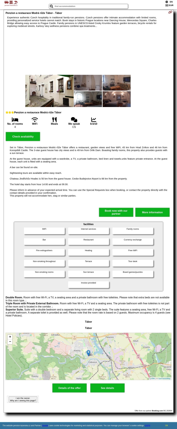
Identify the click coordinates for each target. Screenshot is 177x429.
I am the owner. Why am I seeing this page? (23, 399)
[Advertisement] (88, 51)
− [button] (10, 342)
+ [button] (10, 337)
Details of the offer (69, 388)
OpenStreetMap (164, 378)
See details (107, 388)
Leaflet (152, 378)
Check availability (23, 136)
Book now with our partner (116, 212)
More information (152, 212)
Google (45, 425)
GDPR (147, 425)
